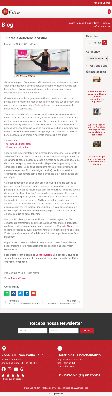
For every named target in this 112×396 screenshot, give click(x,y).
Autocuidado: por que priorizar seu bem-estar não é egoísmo (97, 160)
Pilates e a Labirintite (17, 147)
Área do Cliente (102, 2)
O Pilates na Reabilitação (19, 144)
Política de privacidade (52, 388)
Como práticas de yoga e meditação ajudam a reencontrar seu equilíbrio (97, 97)
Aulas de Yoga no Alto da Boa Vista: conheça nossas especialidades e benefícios (97, 130)
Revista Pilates (18, 278)
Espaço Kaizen (44, 254)
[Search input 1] (97, 42)
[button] (109, 11)
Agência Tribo (81, 388)
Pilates (34, 44)
